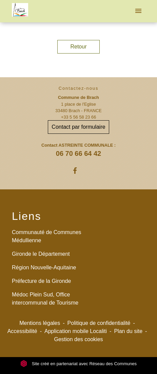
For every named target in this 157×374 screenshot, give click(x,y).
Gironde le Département (41, 254)
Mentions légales (39, 323)
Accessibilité (22, 331)
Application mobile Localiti (75, 331)
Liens (26, 216)
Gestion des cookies (78, 339)
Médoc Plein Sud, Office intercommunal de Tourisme (45, 299)
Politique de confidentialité (99, 323)
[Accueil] (20, 11)
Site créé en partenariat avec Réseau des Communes (78, 363)
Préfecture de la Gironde (41, 281)
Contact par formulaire (78, 127)
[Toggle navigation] (138, 11)
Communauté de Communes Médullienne (46, 236)
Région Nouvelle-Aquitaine (44, 267)
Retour (78, 46)
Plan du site (128, 331)
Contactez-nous (79, 88)
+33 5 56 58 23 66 (78, 117)
